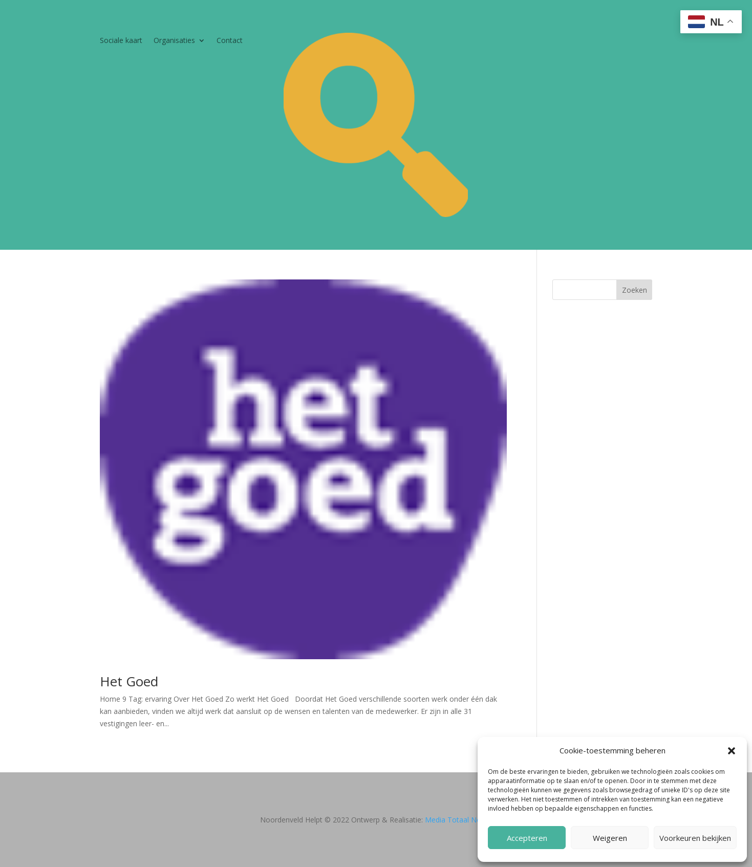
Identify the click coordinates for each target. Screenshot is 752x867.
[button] (731, 751)
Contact (230, 41)
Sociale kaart (121, 41)
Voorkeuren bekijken (695, 838)
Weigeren (610, 838)
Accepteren (527, 838)
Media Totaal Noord (458, 820)
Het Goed (129, 681)
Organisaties (174, 41)
